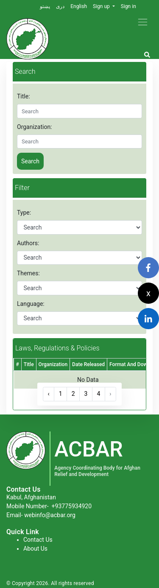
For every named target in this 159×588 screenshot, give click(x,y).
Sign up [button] (102, 6)
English (78, 6)
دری (60, 6)
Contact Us (38, 539)
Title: (23, 96)
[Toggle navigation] (143, 22)
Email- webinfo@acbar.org (40, 515)
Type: (24, 212)
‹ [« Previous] (49, 393)
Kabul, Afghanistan (31, 497)
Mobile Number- (49, 506)
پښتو (45, 6)
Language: (31, 303)
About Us (35, 548)
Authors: (28, 243)
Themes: (28, 273)
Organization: (34, 126)
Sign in (128, 6)
